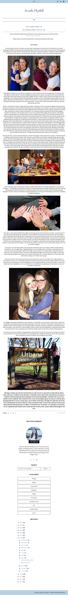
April (22, 558)
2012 (21, 582)
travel (34, 513)
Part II (33, 35)
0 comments (61, 413)
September (24, 547)
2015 (21, 574)
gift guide (34, 490)
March (23, 566)
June (22, 553)
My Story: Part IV (34, 27)
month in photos (34, 509)
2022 (21, 522)
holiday (34, 494)
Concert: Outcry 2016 (27, 560)
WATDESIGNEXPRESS (60, 592)
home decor (34, 497)
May (22, 555)
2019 (21, 530)
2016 (21, 538)
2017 (21, 535)
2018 (21, 533)
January (23, 571)
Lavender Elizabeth (43, 592)
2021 (21, 525)
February (24, 568)
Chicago (34, 478)
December (24, 540)
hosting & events (34, 501)
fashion (34, 482)
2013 (21, 579)
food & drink (34, 486)
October (23, 545)
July (22, 550)
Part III (38, 35)
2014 (21, 576)
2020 (21, 527)
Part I (28, 35)
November (24, 542)
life (34, 505)
